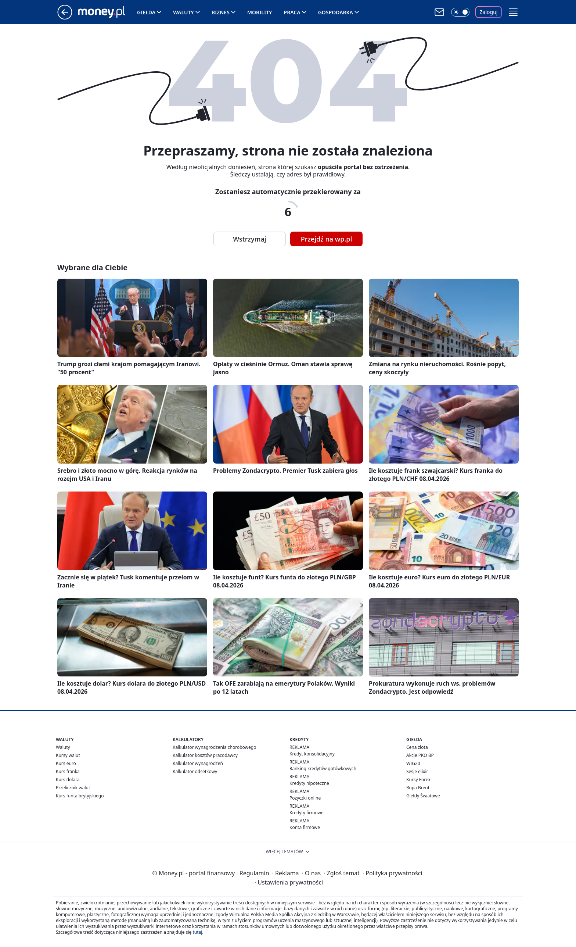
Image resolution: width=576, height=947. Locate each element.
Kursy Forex (418, 779)
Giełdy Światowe (423, 796)
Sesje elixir (417, 771)
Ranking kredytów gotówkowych (322, 768)
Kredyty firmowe (306, 813)
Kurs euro (66, 763)
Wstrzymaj (249, 239)
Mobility (259, 12)
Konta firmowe (304, 827)
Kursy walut (68, 755)
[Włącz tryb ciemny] (460, 12)
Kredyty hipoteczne (309, 783)
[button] (513, 12)
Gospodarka (335, 12)
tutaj (197, 932)
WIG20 (413, 763)
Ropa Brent (417, 788)
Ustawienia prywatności (289, 882)
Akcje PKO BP (420, 755)
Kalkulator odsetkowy (195, 771)
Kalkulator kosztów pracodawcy (205, 755)
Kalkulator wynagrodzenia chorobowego (214, 747)
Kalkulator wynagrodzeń (198, 763)
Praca (292, 12)
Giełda (146, 12)
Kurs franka (68, 771)
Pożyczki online (305, 798)
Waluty (183, 12)
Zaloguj (489, 11)
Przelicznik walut (73, 788)
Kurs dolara (68, 779)
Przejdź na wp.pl (326, 239)
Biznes (221, 12)
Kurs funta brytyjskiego (80, 796)
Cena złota (417, 747)
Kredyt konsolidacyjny (312, 754)
